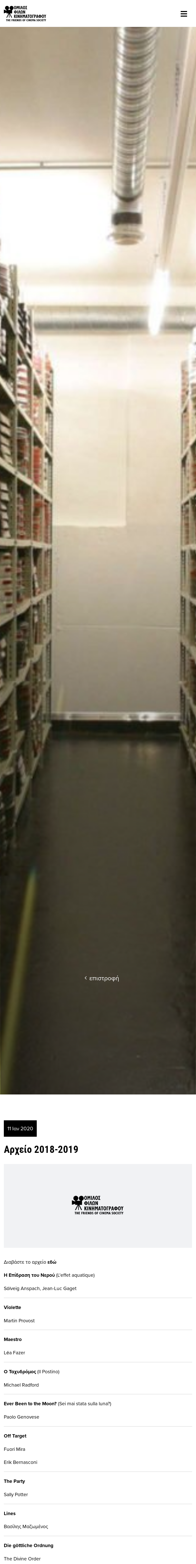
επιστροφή (101, 977)
